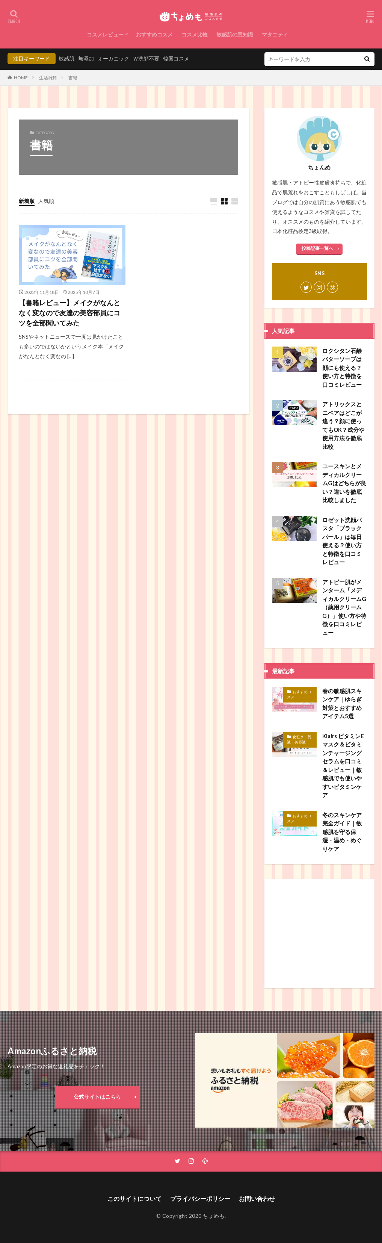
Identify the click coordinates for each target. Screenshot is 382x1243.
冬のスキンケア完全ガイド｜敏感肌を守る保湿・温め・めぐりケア (342, 832)
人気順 (46, 201)
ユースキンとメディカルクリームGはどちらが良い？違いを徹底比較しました (344, 483)
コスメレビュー (105, 34)
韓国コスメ (176, 58)
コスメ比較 (194, 34)
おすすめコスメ (154, 34)
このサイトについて (134, 1198)
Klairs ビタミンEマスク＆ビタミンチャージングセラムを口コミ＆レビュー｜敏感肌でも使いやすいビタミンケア (343, 766)
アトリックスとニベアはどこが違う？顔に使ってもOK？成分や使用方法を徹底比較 (343, 425)
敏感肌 (66, 58)
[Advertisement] (319, 934)
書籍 (72, 77)
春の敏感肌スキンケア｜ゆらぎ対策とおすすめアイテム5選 (342, 703)
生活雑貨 (48, 77)
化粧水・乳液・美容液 (299, 739)
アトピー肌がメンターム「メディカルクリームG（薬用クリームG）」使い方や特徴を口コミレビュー (344, 607)
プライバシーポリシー (200, 1198)
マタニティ (275, 34)
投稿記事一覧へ (317, 248)
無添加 (86, 58)
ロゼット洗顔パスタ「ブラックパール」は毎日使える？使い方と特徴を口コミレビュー (342, 541)
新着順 (27, 201)
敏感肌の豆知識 (234, 34)
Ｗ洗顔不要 (146, 58)
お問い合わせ (257, 1198)
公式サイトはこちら (97, 1096)
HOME (21, 77)
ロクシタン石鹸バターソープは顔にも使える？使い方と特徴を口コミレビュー (342, 367)
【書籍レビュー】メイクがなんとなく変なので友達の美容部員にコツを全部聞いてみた (69, 312)
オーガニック (113, 58)
